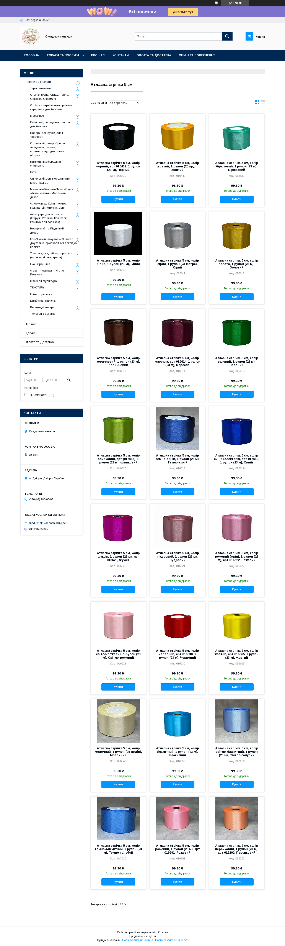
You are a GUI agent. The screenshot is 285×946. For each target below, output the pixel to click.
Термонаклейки (40, 88)
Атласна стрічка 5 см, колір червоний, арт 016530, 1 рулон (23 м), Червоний (177, 654)
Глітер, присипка (41, 294)
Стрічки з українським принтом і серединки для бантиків (51, 107)
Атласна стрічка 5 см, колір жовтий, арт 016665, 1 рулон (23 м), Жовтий (237, 654)
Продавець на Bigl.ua (142, 936)
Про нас (98, 55)
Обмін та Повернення (197, 55)
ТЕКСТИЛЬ (37, 287)
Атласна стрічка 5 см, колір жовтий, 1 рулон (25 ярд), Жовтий (177, 166)
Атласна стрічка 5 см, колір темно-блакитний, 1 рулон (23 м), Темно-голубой (118, 849)
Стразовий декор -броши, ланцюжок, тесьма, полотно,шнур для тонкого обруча (48, 149)
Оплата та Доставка (154, 55)
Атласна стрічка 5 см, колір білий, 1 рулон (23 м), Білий (118, 262)
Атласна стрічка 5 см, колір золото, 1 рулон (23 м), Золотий (236, 264)
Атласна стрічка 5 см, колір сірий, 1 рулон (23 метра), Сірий (177, 264)
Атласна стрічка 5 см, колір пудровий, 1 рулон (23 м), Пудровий (177, 556)
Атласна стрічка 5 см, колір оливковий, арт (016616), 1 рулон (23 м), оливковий (118, 459)
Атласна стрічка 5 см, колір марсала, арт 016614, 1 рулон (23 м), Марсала (177, 361)
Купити (118, 199)
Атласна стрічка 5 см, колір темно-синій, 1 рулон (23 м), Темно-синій (177, 459)
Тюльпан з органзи (42, 313)
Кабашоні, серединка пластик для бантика (50, 124)
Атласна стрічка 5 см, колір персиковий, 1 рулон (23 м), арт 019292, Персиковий (236, 849)
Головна (31, 55)
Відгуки (30, 333)
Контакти (120, 55)
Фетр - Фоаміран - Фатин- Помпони (48, 272)
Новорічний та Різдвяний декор (47, 230)
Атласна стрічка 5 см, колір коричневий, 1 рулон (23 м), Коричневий (118, 361)
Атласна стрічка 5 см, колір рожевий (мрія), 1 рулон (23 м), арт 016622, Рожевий (236, 556)
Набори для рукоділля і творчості (46, 134)
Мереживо (37, 115)
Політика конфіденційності (171, 940)
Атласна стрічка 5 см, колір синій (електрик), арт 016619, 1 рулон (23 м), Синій (236, 459)
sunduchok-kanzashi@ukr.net (47, 523)
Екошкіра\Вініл (40, 264)
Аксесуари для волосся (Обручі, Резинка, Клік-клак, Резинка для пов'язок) (48, 218)
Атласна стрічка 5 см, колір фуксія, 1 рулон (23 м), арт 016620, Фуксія (118, 556)
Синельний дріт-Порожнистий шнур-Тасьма (50, 180)
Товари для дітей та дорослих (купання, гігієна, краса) (51, 255)
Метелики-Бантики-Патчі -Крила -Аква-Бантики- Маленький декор (51, 193)
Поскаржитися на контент (137, 940)
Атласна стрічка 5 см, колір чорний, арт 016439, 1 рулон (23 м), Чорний (118, 166)
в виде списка (263, 103)
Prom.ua (163, 932)
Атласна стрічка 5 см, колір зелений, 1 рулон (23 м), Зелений (236, 361)
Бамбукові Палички (43, 300)
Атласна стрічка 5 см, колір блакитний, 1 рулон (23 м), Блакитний (177, 751)
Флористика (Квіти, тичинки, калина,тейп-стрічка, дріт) (48, 205)
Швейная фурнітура (43, 281)
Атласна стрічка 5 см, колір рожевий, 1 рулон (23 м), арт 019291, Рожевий (177, 849)
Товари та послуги (63, 55)
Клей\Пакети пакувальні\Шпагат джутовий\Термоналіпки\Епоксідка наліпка (53, 243)
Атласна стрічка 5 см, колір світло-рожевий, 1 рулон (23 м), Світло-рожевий (118, 654)
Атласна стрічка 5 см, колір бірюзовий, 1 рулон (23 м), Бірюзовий (236, 166)
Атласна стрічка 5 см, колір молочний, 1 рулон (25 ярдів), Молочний (118, 751)
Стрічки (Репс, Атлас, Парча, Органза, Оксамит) (49, 96)
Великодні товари (42, 307)
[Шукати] (227, 36)
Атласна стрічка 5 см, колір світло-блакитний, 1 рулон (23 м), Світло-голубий (236, 751)
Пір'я (33, 172)
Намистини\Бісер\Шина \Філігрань (45, 163)
